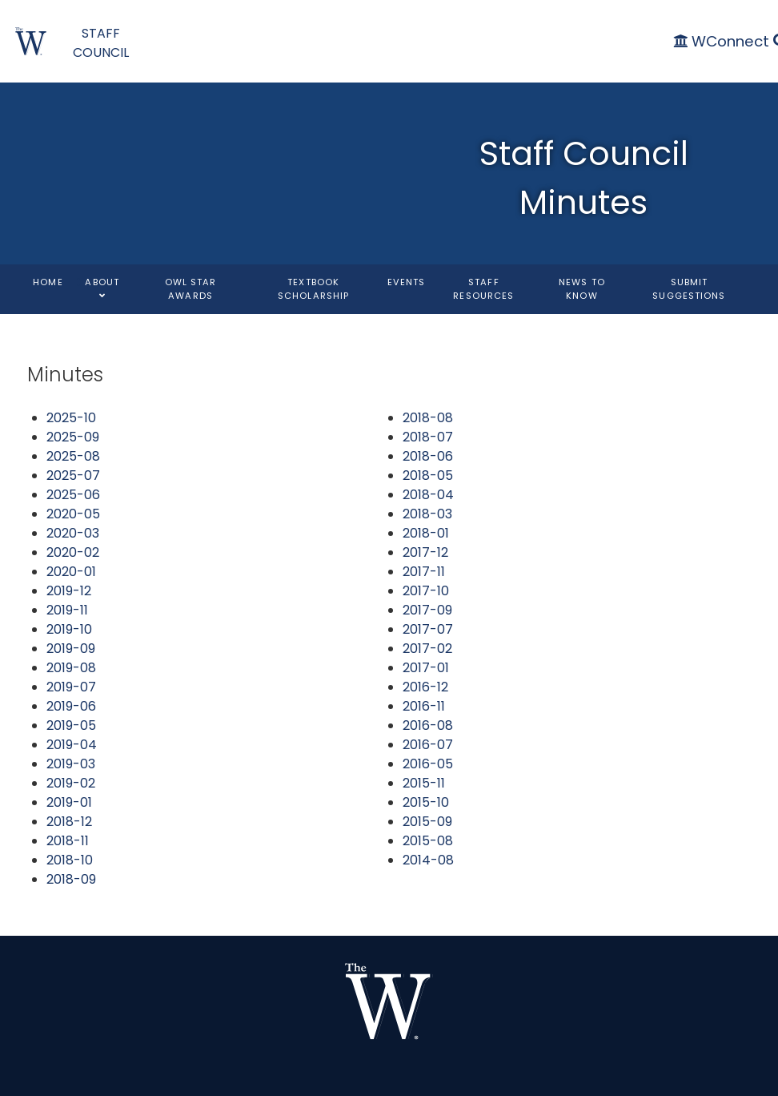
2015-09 (427, 821)
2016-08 (428, 725)
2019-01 (69, 802)
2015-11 (424, 783)
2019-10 (69, 629)
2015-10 (426, 802)
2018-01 (426, 533)
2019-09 (70, 648)
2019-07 (71, 687)
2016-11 (424, 706)
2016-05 (428, 764)
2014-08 (428, 860)
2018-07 (428, 437)
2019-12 (68, 591)
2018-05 (428, 475)
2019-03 (70, 764)
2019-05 (71, 725)
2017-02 (427, 648)
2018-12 (69, 821)
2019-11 (67, 610)
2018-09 (71, 879)
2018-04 (428, 495)
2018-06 (428, 456)
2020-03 (72, 533)
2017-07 (428, 629)
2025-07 (73, 475)
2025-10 (71, 418)
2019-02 (70, 783)
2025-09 (72, 437)
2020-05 (73, 514)
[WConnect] (723, 41)
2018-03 (427, 514)
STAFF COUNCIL (101, 43)
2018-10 (69, 860)
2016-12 (425, 687)
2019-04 (71, 744)
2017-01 (426, 668)
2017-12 (425, 552)
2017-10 (426, 591)
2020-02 (72, 552)
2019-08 (71, 668)
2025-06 (73, 495)
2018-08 (428, 418)
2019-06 (71, 706)
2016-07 (428, 744)
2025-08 (73, 456)
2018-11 (67, 841)
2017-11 (424, 571)
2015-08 (428, 841)
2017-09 (427, 610)
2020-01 (71, 571)
